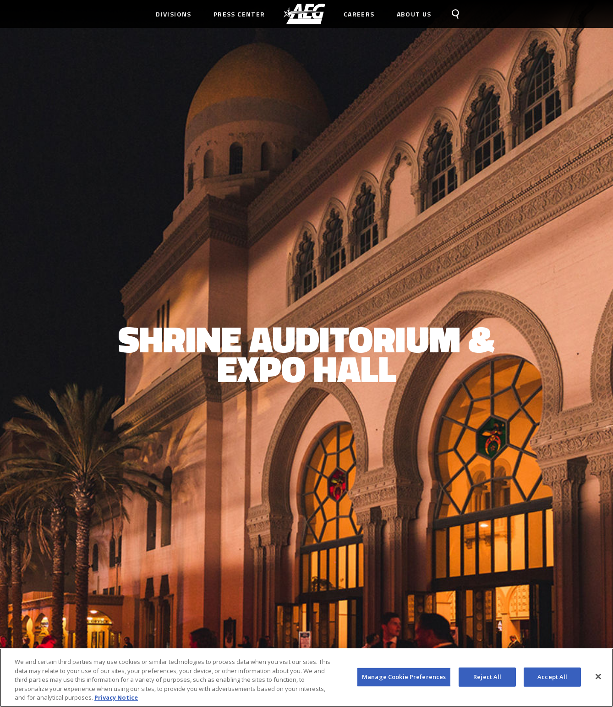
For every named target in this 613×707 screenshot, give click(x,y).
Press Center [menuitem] (239, 14)
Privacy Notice (116, 697)
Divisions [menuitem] (174, 14)
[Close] (598, 677)
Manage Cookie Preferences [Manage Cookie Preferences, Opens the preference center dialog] (404, 677)
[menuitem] (304, 14)
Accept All (552, 677)
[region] (306, 677)
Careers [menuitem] (359, 14)
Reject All (487, 677)
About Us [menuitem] (414, 14)
